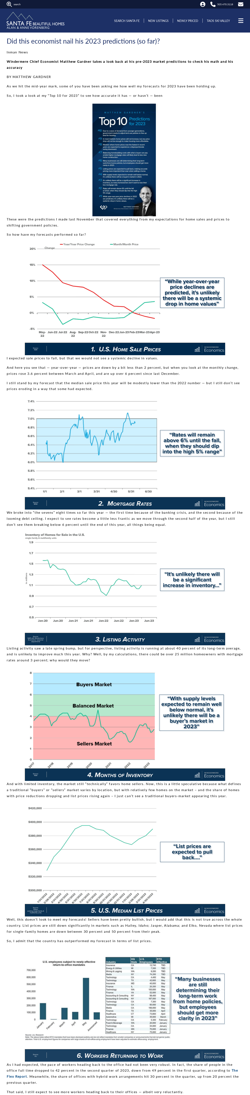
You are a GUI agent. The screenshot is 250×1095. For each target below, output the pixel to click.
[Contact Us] (240, 4)
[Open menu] (240, 21)
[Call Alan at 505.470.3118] (213, 4)
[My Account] (202, 4)
